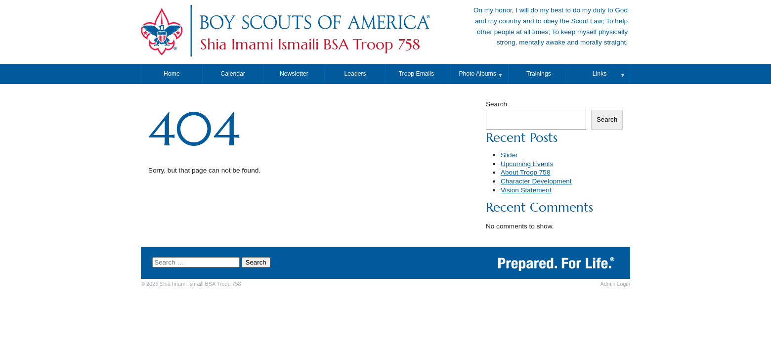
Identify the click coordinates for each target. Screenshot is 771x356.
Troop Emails (416, 73)
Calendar (232, 73)
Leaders (355, 73)
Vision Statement (526, 190)
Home (172, 73)
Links (600, 73)
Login (615, 284)
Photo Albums (477, 73)
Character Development (536, 181)
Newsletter (294, 73)
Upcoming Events (527, 164)
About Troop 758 (526, 172)
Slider (509, 155)
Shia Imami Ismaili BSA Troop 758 (310, 44)
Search (496, 104)
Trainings (538, 73)
